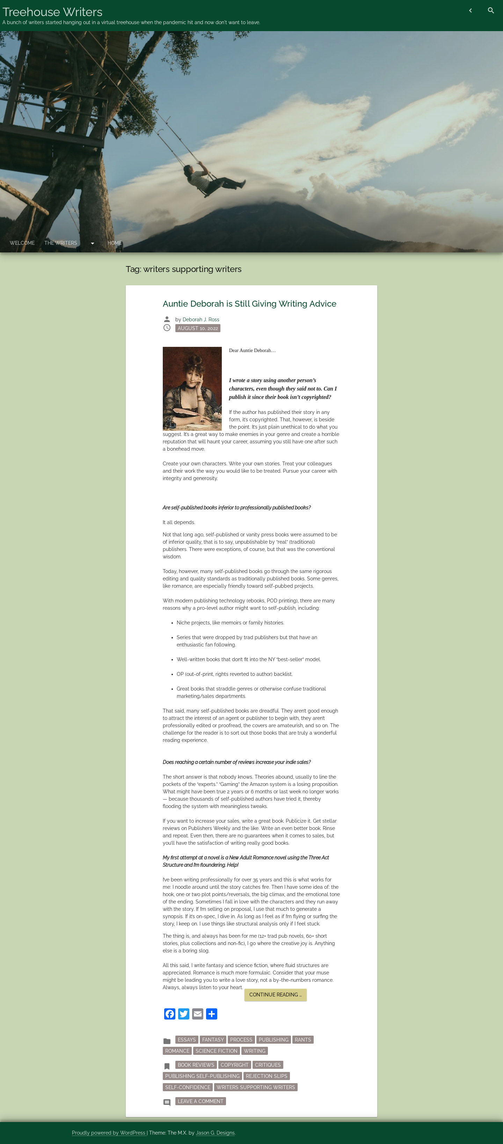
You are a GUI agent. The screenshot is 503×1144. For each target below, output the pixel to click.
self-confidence (187, 1087)
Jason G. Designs (215, 1133)
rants (303, 1040)
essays (187, 1040)
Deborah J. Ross (201, 319)
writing (254, 1051)
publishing (274, 1040)
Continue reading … (278, 996)
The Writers (60, 243)
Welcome (22, 243)
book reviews (196, 1065)
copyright (235, 1065)
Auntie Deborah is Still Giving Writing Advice (250, 304)
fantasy (213, 1040)
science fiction (217, 1051)
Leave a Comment (202, 1100)
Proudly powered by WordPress (109, 1133)
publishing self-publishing (202, 1076)
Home (115, 243)
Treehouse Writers (52, 12)
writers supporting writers (256, 1087)
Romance (177, 1051)
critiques (268, 1065)
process (241, 1040)
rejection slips (266, 1076)
